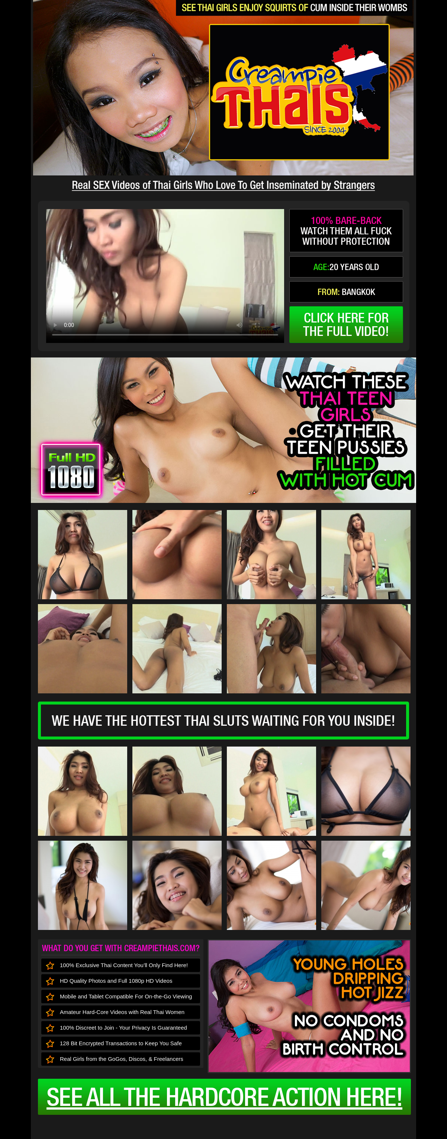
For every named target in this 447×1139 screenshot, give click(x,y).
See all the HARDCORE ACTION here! (224, 1096)
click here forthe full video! (346, 324)
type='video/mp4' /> (165, 276)
